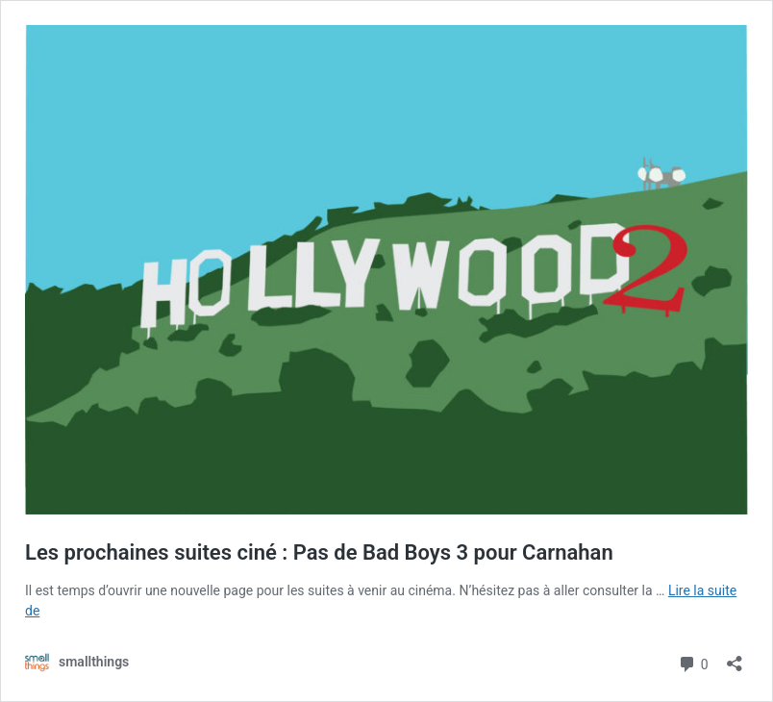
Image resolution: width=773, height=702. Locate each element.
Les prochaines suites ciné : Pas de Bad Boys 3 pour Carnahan (319, 552)
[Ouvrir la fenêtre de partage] (734, 657)
